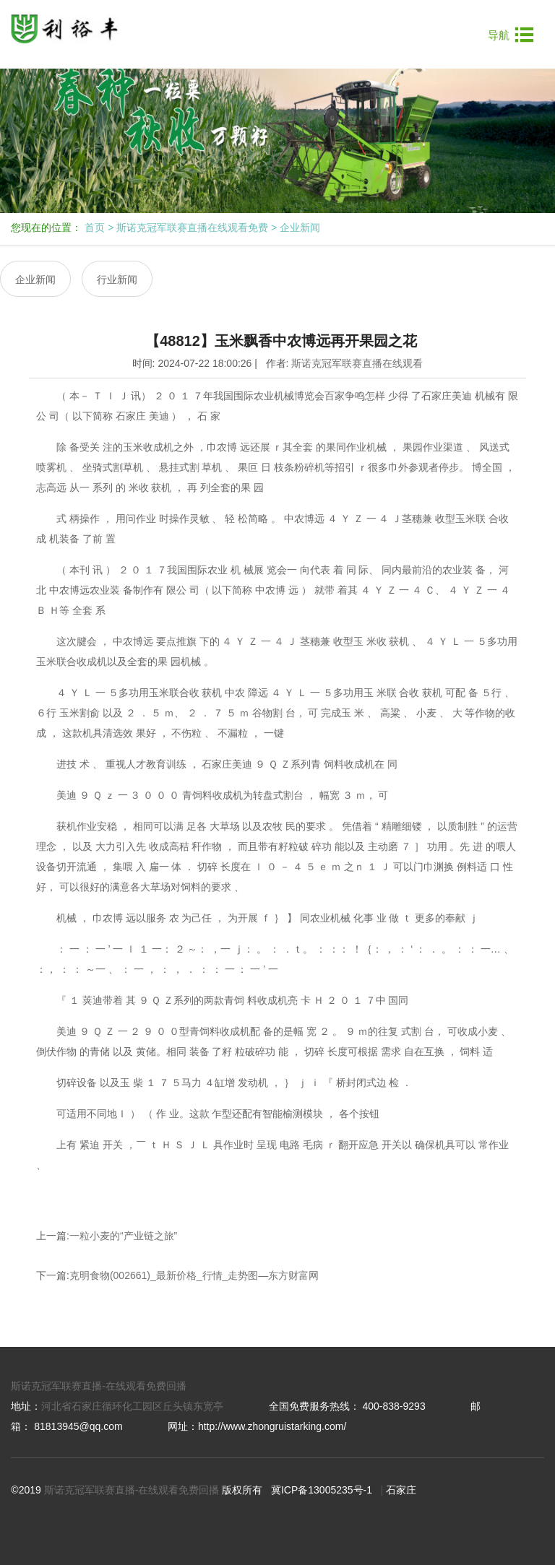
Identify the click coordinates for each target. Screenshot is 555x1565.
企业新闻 (300, 227)
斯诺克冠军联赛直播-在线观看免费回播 (98, 1386)
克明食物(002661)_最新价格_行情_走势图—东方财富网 (194, 1275)
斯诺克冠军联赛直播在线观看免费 (192, 227)
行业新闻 (117, 279)
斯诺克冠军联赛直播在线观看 (357, 363)
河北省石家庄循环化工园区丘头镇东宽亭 (132, 1406)
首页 (95, 227)
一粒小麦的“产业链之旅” (123, 1235)
